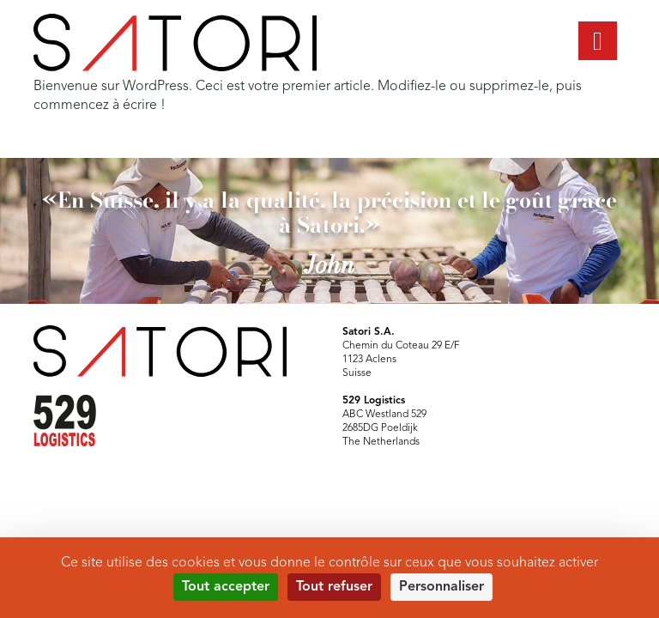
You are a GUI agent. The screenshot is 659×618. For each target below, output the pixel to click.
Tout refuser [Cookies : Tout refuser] (334, 587)
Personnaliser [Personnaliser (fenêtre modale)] (441, 587)
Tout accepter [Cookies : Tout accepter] (225, 587)
